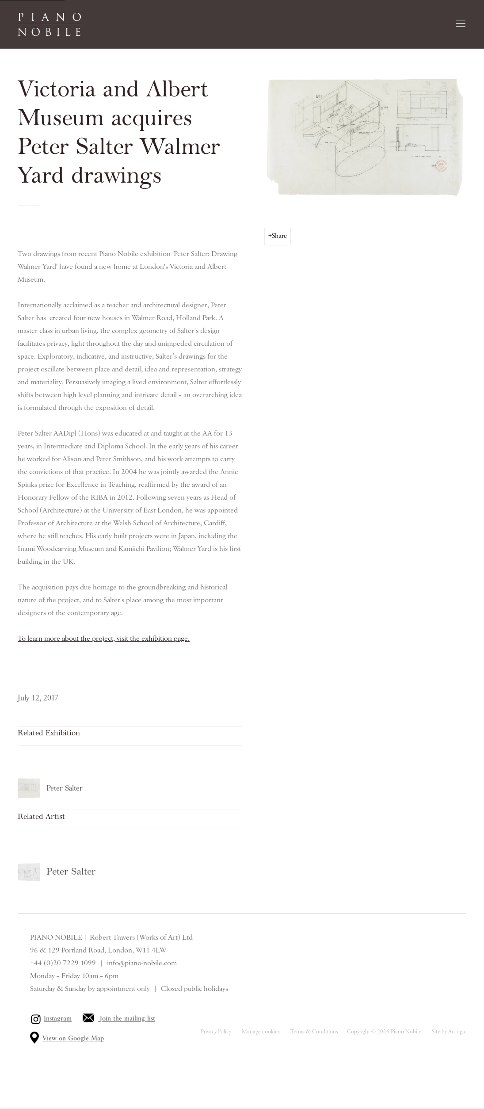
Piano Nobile (49, 24)
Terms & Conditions (314, 1032)
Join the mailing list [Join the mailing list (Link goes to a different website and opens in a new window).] (127, 1019)
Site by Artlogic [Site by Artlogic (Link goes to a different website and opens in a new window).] (449, 1032)
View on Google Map (73, 1039)
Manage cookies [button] (261, 1032)
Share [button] (279, 236)
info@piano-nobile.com (142, 963)
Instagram (58, 1019)
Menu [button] (459, 24)
